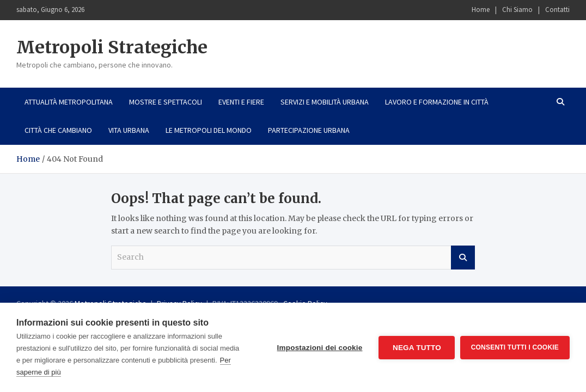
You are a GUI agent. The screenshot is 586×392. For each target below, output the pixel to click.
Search (463, 258)
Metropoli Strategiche (111, 47)
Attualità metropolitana (69, 102)
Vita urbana (128, 130)
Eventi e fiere (241, 102)
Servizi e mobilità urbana (324, 102)
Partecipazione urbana (309, 130)
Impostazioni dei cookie (319, 348)
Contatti (557, 9)
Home (481, 9)
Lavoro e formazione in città (437, 102)
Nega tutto (416, 348)
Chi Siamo (517, 9)
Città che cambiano (58, 130)
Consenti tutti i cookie (515, 347)
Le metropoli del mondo (209, 130)
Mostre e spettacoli (165, 102)
